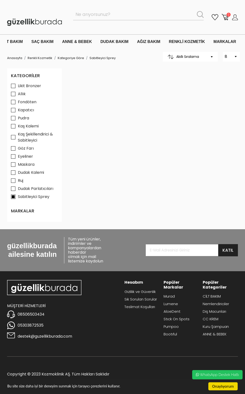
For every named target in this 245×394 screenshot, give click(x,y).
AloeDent (172, 311)
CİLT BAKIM (212, 296)
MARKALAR (224, 42)
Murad (169, 296)
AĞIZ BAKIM (148, 42)
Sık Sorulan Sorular (140, 299)
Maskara (26, 164)
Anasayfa (14, 58)
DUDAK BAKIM (114, 42)
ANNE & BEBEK (77, 42)
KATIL (228, 250)
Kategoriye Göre (71, 58)
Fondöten (27, 102)
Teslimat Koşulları (139, 306)
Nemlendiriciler (216, 303)
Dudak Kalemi (31, 172)
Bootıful (170, 334)
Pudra (23, 118)
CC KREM (210, 318)
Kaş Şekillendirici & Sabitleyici (35, 137)
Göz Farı (26, 148)
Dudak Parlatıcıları (35, 188)
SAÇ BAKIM (42, 42)
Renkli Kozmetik (40, 58)
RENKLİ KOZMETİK (187, 42)
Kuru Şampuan (216, 326)
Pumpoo (171, 326)
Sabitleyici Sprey (102, 58)
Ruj (20, 180)
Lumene (171, 303)
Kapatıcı (26, 110)
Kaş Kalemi (28, 126)
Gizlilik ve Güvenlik (140, 291)
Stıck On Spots (176, 318)
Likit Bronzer (29, 86)
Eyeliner (25, 156)
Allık (22, 94)
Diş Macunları (214, 311)
